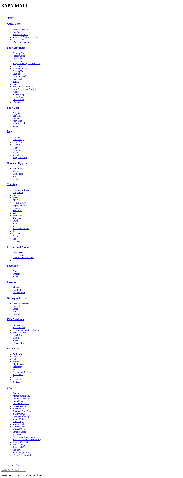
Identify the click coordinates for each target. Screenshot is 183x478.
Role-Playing (19, 444)
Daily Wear (18, 192)
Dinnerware (18, 325)
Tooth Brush (18, 97)
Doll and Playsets (21, 403)
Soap (15, 176)
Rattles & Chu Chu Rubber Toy (27, 439)
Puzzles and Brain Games (24, 437)
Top (14, 239)
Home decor (18, 306)
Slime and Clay (20, 447)
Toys (9, 387)
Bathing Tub (18, 71)
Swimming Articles (21, 452)
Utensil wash (18, 99)
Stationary (13, 348)
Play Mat (17, 434)
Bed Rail (17, 116)
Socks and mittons (21, 228)
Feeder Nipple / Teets (22, 255)
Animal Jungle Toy (21, 396)
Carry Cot (17, 118)
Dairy (15, 359)
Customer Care (14, 465)
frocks (15, 197)
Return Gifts (18, 314)
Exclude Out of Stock (32, 475)
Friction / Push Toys (22, 411)
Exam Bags (18, 142)
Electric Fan (18, 408)
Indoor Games (19, 414)
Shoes (15, 276)
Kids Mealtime (15, 319)
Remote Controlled (21, 442)
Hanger (16, 81)
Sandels (16, 274)
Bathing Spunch (20, 68)
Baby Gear (13, 107)
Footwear (12, 265)
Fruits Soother (19, 332)
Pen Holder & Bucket (22, 372)
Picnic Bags (18, 150)
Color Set (17, 356)
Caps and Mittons (21, 190)
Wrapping (17, 102)
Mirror (16, 311)
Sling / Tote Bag (20, 157)
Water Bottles (19, 343)
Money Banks (19, 424)
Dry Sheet (17, 79)
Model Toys (18, 421)
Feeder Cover (19, 56)
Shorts (15, 223)
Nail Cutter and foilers (23, 86)
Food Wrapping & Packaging (26, 330)
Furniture (12, 281)
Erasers (16, 361)
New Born (17, 210)
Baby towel (18, 66)
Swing (15, 126)
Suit (14, 231)
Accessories (13, 23)
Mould (16, 338)
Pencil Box (18, 374)
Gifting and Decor (17, 298)
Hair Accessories (20, 34)
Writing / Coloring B (22, 455)
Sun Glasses (18, 39)
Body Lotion (18, 168)
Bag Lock (17, 137)
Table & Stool (19, 292)
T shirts (16, 236)
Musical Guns (19, 426)
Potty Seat (17, 121)
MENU (10, 18)
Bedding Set (18, 53)
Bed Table (17, 290)
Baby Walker (18, 113)
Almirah (16, 287)
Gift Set (16, 200)
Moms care (18, 174)
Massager (17, 171)
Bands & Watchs (20, 29)
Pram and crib (19, 123)
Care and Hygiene (17, 163)
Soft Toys (17, 450)
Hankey (16, 84)
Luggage (17, 147)
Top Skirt (17, 241)
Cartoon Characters (21, 398)
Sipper (16, 340)
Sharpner (17, 379)
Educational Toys (20, 406)
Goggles (16, 32)
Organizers (18, 367)
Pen (14, 369)
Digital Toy (18, 401)
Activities (17, 393)
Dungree (16, 195)
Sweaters (17, 233)
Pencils (16, 377)
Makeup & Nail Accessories (25, 37)
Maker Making (19, 419)
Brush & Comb (20, 76)
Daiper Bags (18, 139)
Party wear (17, 215)
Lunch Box (18, 335)
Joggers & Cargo (20, 205)
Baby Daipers (19, 61)
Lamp (15, 309)
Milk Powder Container (23, 257)
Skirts (15, 226)
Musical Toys (19, 429)
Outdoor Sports (20, 432)
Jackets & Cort (19, 203)
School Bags (18, 155)
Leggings (17, 208)
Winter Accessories (21, 42)
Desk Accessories (21, 303)
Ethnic (16, 271)
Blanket (16, 74)
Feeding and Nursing (19, 246)
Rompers (17, 218)
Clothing (12, 184)
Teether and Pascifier (22, 260)
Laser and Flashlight (22, 416)
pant (15, 213)
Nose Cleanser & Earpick (24, 89)
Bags (9, 131)
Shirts (15, 221)
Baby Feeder (18, 252)
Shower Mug (18, 94)
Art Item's (17, 354)
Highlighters (18, 364)
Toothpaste (18, 179)
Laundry (16, 144)
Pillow (16, 92)
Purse (15, 152)
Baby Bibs (17, 58)
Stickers (16, 382)
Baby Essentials (16, 47)
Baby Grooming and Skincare (26, 63)
